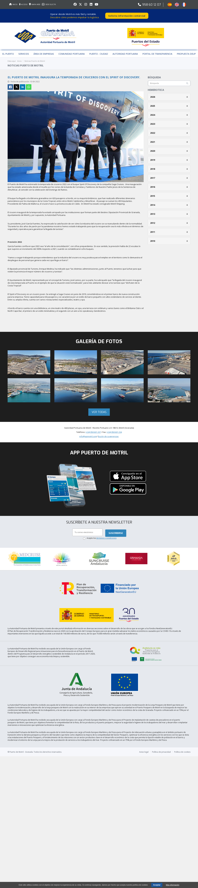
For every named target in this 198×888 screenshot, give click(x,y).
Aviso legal (143, 746)
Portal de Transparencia (157, 52)
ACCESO (23, 4)
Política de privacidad (161, 746)
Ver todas (99, 411)
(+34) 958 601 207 (93, 430)
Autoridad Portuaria (125, 52)
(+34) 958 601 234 (114, 430)
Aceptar (156, 885)
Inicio (19, 60)
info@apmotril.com (88, 435)
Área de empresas (44, 52)
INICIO (13, 4)
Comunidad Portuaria (71, 52)
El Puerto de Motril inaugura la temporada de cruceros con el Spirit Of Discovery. (74, 76)
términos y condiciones (106, 537)
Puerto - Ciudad (98, 52)
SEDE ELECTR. (49, 4)
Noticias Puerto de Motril (35, 60)
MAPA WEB (34, 4)
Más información (172, 885)
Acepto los (102, 537)
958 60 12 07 (151, 5)
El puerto (8, 52)
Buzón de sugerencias (108, 435)
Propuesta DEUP (186, 52)
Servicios (23, 52)
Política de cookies (182, 746)
